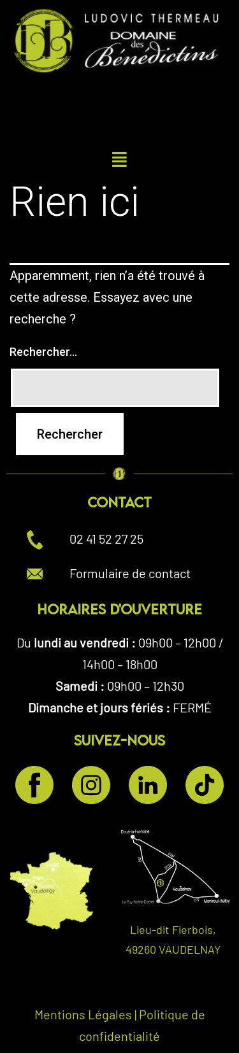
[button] (119, 159)
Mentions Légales (83, 1014)
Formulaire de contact (130, 573)
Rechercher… (43, 351)
